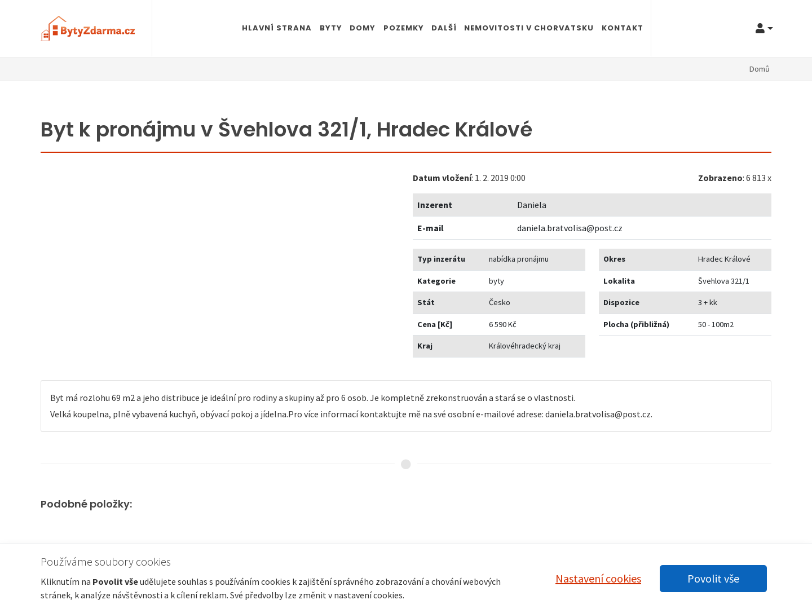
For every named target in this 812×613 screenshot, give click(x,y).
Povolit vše (713, 578)
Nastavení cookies (598, 578)
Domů (759, 69)
